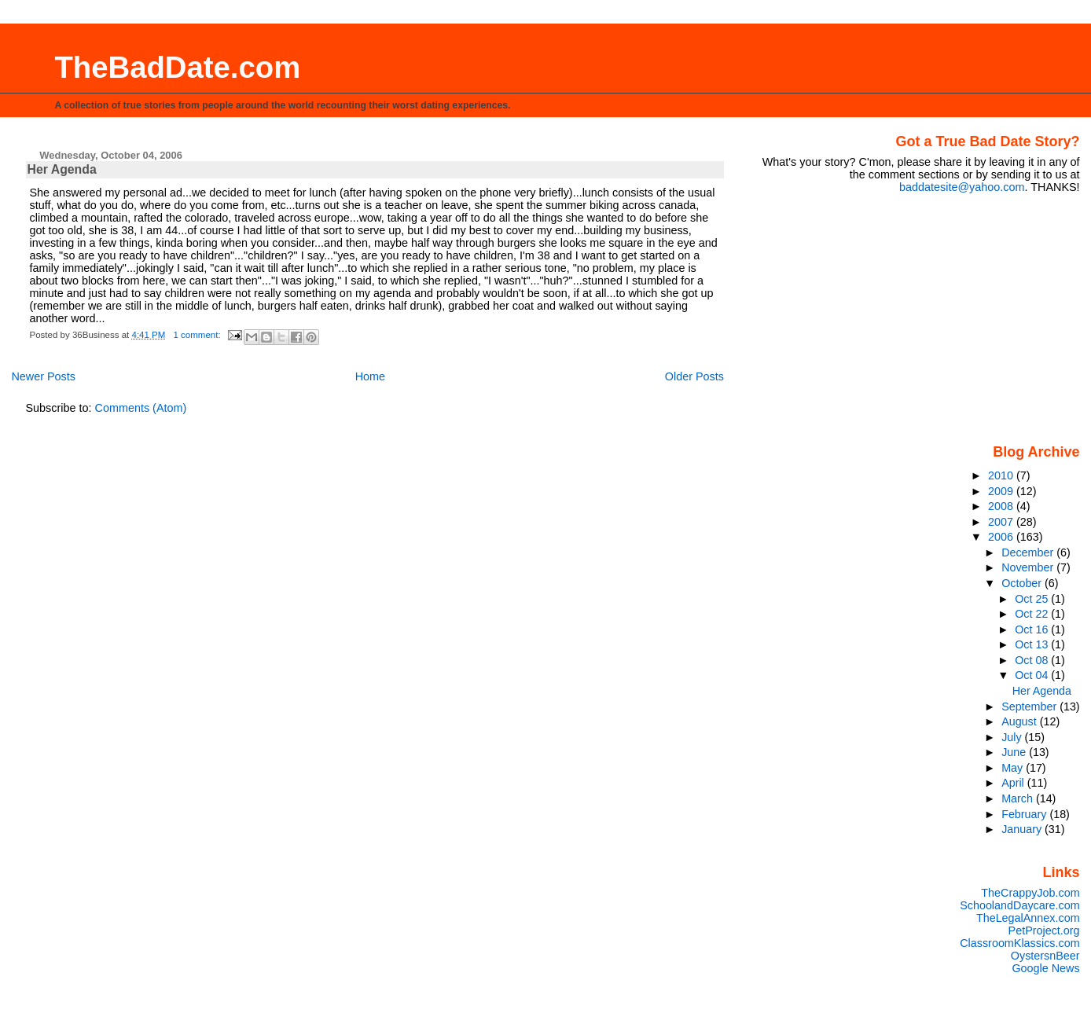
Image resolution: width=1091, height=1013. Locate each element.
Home (370, 376)
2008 (1002, 506)
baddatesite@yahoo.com (961, 187)
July (1012, 737)
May (1013, 768)
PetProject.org (1044, 930)
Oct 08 (1033, 660)
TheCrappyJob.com (1030, 892)
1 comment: (198, 335)
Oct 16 (1033, 629)
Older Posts (694, 376)
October (1023, 583)
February (1025, 814)
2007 (1002, 522)
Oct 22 (1033, 613)
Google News (1045, 968)
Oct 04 (1033, 675)
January (1023, 829)
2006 (1002, 536)
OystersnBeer (1045, 955)
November (1028, 567)
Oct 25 (1033, 599)
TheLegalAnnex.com (1028, 918)
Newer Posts (43, 376)
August (1020, 721)
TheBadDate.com (177, 67)
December (1028, 552)
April (1014, 782)
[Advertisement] (981, 317)
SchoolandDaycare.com (1019, 905)
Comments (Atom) (141, 408)
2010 (1002, 475)
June (1015, 752)
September (1030, 706)
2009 (1002, 491)
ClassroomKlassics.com (1019, 943)
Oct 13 (1033, 644)
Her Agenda (62, 169)
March (1018, 798)
